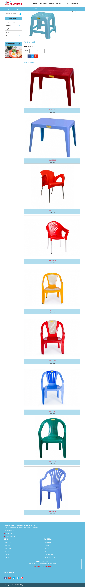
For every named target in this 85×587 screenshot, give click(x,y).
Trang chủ (8, 9)
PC (6, 35)
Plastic (26, 9)
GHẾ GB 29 (52, 210)
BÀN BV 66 (52, 110)
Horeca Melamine (10, 22)
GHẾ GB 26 (52, 361)
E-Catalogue (74, 3)
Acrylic (7, 29)
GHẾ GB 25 (52, 411)
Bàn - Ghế (34, 9)
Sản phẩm (18, 9)
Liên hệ (66, 3)
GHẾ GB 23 (52, 511)
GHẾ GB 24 (52, 461)
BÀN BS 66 (52, 160)
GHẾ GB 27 (52, 311)
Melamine (8, 25)
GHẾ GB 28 (52, 260)
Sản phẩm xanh (10, 39)
